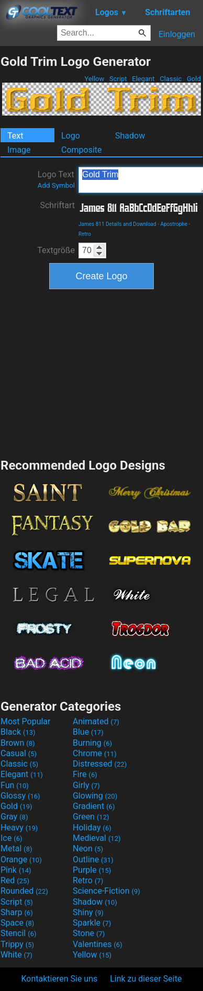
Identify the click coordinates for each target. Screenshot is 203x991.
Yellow (94, 79)
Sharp (17, 912)
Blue (88, 732)
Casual (19, 753)
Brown (18, 743)
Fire (85, 774)
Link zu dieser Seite (146, 979)
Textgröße (56, 250)
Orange (21, 859)
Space (17, 923)
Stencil (18, 933)
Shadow (130, 136)
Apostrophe (173, 224)
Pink (16, 870)
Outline (93, 859)
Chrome (95, 753)
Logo (70, 136)
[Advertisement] (101, 372)
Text (15, 136)
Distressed (100, 764)
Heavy (19, 828)
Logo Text (56, 179)
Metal (16, 848)
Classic (171, 79)
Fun (15, 785)
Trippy (17, 944)
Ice (11, 838)
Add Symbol (56, 185)
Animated (96, 721)
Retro (84, 234)
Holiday (92, 828)
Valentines (97, 944)
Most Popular (26, 721)
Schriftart (57, 205)
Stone (89, 933)
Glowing (95, 796)
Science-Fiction (106, 891)
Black (18, 732)
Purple (92, 870)
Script (118, 79)
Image (19, 150)
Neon (88, 848)
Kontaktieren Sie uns (59, 979)
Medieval (97, 838)
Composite (81, 150)
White (16, 955)
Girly (86, 785)
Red (15, 880)
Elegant (143, 79)
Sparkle (92, 923)
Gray (14, 817)
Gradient (94, 806)
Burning (92, 743)
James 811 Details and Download (117, 224)
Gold (193, 79)
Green (91, 817)
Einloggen (177, 34)
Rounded (24, 891)
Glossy (20, 796)
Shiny (88, 912)
